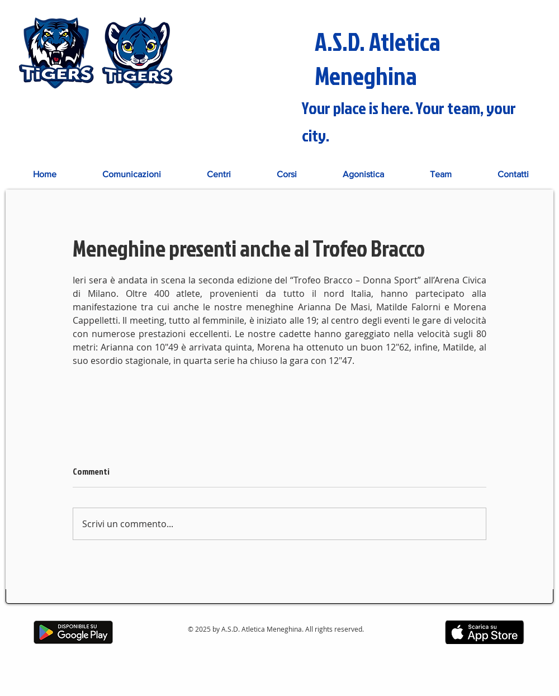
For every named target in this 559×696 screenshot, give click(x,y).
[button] (219, 174)
